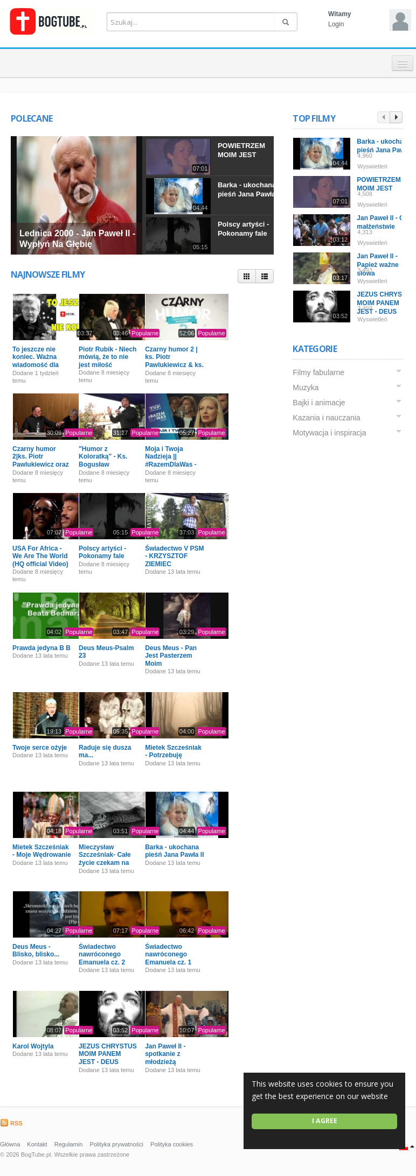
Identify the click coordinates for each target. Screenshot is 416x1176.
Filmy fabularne (318, 372)
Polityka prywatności (116, 1144)
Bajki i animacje (319, 402)
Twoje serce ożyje (39, 747)
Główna (10, 1144)
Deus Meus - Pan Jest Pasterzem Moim (171, 655)
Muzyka (305, 387)
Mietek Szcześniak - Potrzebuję (173, 751)
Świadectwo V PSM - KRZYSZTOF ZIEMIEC (174, 556)
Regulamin (68, 1144)
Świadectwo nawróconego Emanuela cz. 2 (102, 954)
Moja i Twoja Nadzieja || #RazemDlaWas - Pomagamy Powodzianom (171, 464)
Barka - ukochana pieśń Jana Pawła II (250, 189)
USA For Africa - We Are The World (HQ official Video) (40, 556)
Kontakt (37, 1144)
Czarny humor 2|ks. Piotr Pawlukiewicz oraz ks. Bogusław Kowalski (40, 464)
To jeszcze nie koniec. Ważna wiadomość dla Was (35, 361)
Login (336, 24)
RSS (11, 1123)
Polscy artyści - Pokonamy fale (243, 228)
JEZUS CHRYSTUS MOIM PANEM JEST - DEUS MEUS (108, 1058)
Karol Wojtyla (32, 1046)
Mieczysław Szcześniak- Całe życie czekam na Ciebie (105, 858)
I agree (324, 1120)
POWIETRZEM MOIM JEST (241, 150)
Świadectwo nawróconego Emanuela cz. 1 (168, 954)
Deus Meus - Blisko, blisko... (35, 950)
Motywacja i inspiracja (329, 432)
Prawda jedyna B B (41, 648)
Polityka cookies (171, 1144)
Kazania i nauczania (326, 417)
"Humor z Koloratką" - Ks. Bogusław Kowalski (103, 460)
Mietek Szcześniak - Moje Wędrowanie (41, 850)
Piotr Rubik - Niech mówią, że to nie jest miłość (107, 357)
